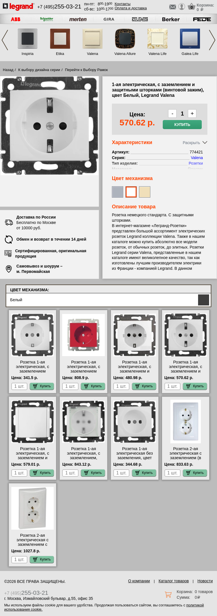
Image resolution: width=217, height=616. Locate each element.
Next (212, 40)
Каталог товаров (174, 581)
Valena (92, 54)
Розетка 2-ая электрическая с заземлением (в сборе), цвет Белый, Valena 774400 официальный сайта (186, 460)
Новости (205, 581)
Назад (8, 70)
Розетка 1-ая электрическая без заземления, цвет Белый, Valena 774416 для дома (134, 457)
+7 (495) (59, 7)
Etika (60, 54)
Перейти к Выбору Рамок (86, 70)
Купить (182, 124)
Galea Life (190, 54)
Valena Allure (125, 54)
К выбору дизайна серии (39, 70)
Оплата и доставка (131, 8)
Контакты (123, 4)
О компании (139, 581)
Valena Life (157, 54)
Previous (4, 40)
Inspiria (28, 54)
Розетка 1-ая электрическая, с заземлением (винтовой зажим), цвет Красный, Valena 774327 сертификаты (83, 373)
